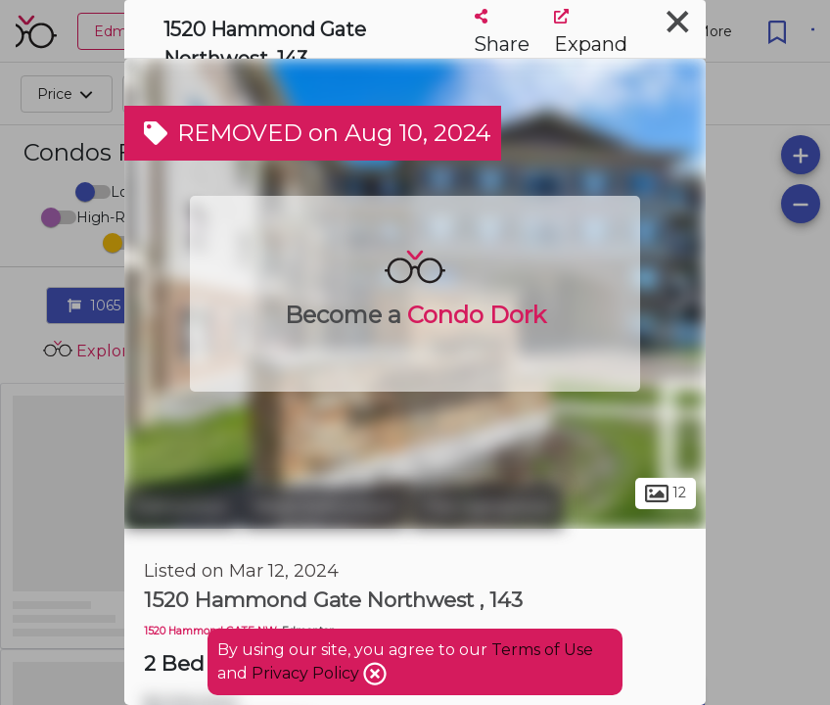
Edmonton (181, 507)
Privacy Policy (307, 673)
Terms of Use (542, 649)
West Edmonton (324, 507)
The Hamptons (487, 507)
